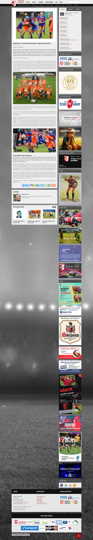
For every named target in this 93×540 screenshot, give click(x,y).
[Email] (49, 185)
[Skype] (40, 185)
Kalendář (70, 9)
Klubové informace (49, 2)
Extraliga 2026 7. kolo (64, 17)
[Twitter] (29, 185)
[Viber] (37, 185)
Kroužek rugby (68, 5)
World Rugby (39, 500)
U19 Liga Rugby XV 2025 (64, 38)
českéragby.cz (39, 497)
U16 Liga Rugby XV (68, 44)
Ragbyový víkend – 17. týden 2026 (71, 12)
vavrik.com (26, 534)
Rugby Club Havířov (19, 534)
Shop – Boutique (50, 5)
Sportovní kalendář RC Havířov (24, 5)
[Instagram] (32, 185)
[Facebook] (23, 185)
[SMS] (46, 185)
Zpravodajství (21, 2)
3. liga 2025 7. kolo (63, 30)
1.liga (61, 22)
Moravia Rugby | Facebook (42, 503)
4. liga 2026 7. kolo (63, 34)
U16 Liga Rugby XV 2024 (64, 43)
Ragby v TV (42, 5)
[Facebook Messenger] (26, 185)
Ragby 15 (34, 2)
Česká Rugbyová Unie (41, 496)
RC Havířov (40, 2)
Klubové (14, 47)
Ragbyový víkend (35, 5)
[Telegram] (43, 185)
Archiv (61, 2)
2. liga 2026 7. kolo (63, 26)
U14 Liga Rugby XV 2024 (64, 47)
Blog (56, 2)
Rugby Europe (39, 499)
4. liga (61, 35)
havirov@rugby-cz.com (20, 503)
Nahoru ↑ (78, 535)
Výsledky (62, 9)
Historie (78, 9)
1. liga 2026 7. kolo (63, 21)
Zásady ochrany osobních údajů (19, 509)
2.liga (61, 27)
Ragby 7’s (28, 2)
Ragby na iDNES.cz (40, 502)
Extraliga (61, 18)
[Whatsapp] (34, 185)
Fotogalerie (57, 5)
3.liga (61, 31)
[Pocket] (51, 185)
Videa (63, 5)
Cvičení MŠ (75, 5)
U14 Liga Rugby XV (68, 48)
